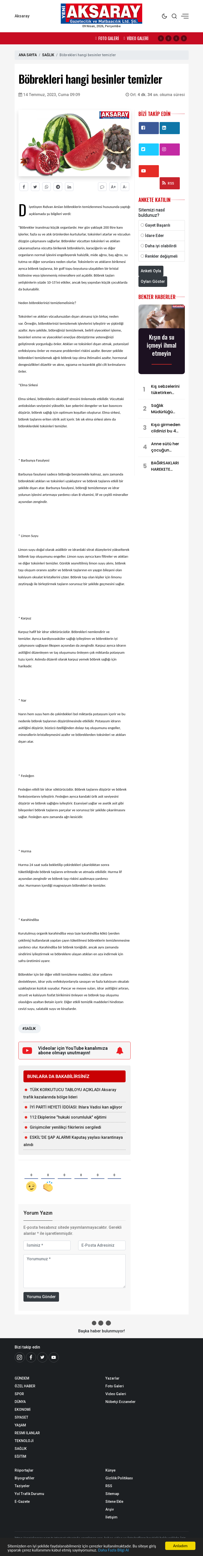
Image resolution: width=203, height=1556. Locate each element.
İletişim (111, 1517)
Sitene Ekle (114, 1502)
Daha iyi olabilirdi (161, 246)
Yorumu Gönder (41, 1296)
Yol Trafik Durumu (29, 1494)
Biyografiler (25, 1478)
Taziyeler (22, 1486)
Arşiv (109, 1509)
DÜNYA (20, 1402)
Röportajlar (24, 1470)
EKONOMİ (23, 1410)
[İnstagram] (20, 1357)
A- (125, 187)
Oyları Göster (153, 281)
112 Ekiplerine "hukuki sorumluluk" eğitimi (68, 1117)
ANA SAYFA (28, 55)
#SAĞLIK (29, 1029)
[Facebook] (31, 1357)
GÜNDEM (22, 1378)
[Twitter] (42, 1357)
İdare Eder (154, 235)
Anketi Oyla (151, 270)
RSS (168, 183)
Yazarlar (112, 1378)
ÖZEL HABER (25, 1386)
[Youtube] (54, 1357)
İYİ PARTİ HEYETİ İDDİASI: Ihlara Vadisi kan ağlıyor (76, 1107)
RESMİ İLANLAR (27, 1433)
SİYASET (21, 1417)
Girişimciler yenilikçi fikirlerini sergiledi (65, 1127)
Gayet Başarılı (157, 225)
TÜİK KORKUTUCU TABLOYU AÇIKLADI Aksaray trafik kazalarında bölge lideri (69, 1093)
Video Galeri (115, 1394)
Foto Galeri (114, 1386)
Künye (110, 1470)
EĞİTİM (20, 1456)
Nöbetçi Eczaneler (120, 1402)
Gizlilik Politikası (119, 1478)
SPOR (19, 1394)
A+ (113, 187)
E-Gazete (22, 1502)
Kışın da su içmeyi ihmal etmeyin (162, 344)
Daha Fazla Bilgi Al (115, 1550)
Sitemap (112, 1494)
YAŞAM (20, 1425)
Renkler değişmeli (161, 256)
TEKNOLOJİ (24, 1441)
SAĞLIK (48, 55)
